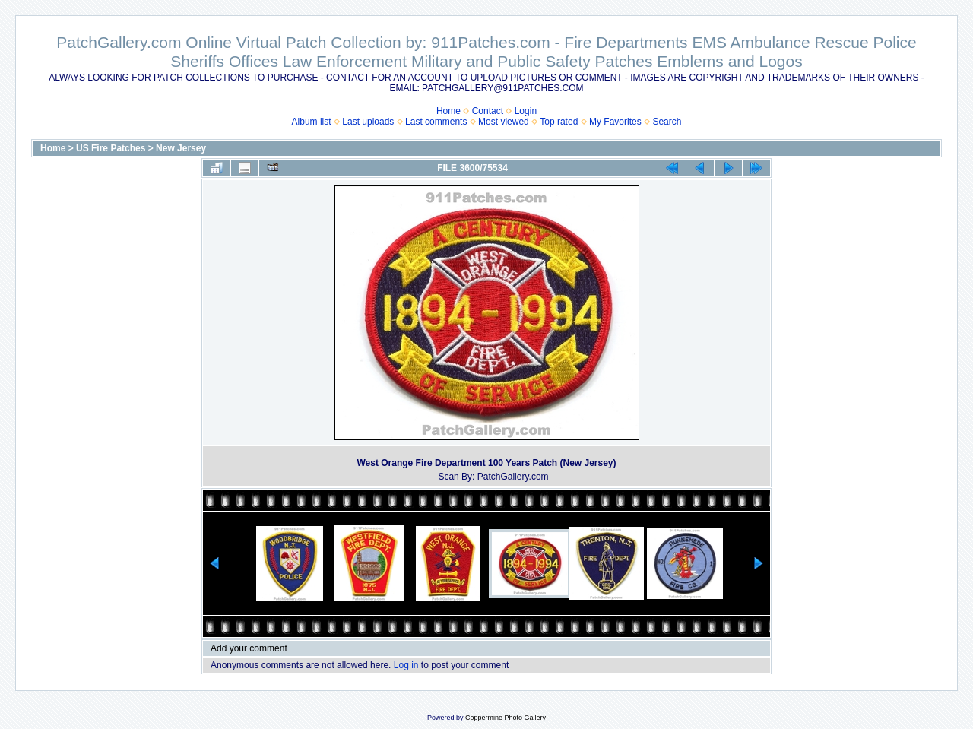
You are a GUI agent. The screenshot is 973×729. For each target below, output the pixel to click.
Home (448, 111)
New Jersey (181, 148)
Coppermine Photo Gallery (505, 717)
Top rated (559, 121)
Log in (406, 665)
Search (666, 121)
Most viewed (503, 121)
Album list (311, 121)
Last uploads (368, 121)
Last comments (436, 121)
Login (526, 111)
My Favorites (615, 121)
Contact (487, 111)
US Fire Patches (110, 148)
